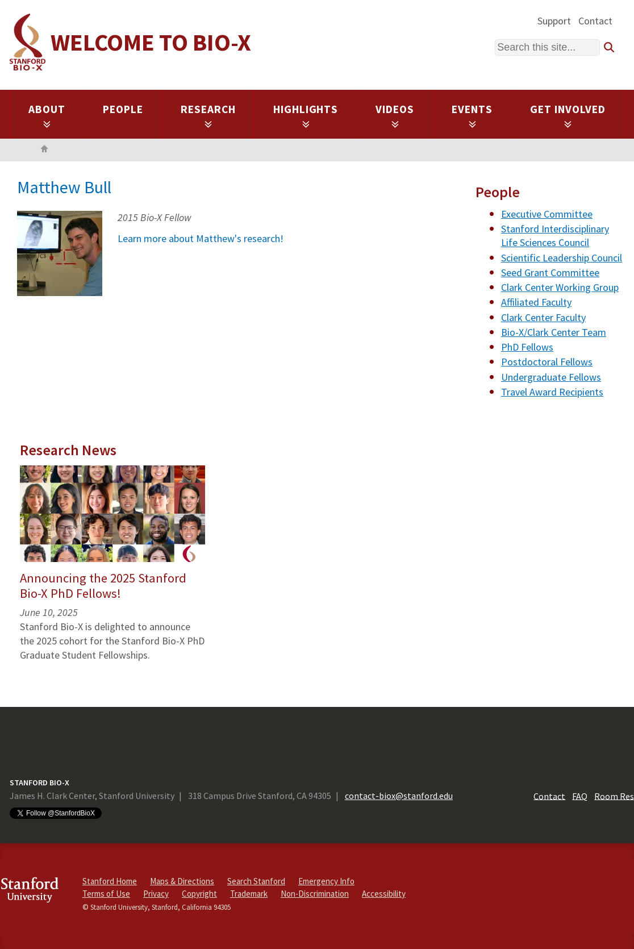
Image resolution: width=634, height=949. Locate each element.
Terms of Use (106, 893)
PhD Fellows (527, 346)
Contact (595, 20)
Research (208, 115)
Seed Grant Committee (550, 272)
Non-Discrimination (315, 893)
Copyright (199, 893)
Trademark (249, 893)
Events (472, 115)
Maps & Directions (182, 881)
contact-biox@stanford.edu (399, 795)
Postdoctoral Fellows (547, 361)
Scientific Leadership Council (561, 257)
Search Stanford (256, 881)
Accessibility (384, 893)
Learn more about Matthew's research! (200, 238)
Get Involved (568, 115)
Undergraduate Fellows (551, 377)
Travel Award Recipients (552, 391)
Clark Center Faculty (543, 317)
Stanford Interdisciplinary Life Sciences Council (555, 235)
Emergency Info (326, 881)
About (46, 115)
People (123, 109)
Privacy (156, 893)
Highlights (306, 115)
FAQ (579, 795)
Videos (395, 115)
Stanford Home (109, 881)
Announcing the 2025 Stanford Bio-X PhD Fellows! (103, 585)
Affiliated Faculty (536, 302)
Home (44, 150)
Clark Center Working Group (560, 287)
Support (554, 20)
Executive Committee (547, 213)
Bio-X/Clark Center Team (553, 332)
